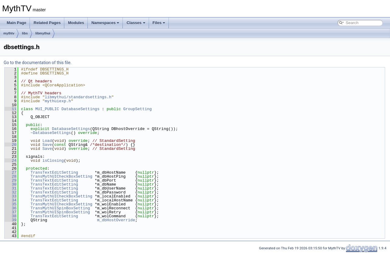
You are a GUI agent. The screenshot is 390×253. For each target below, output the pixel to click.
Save (47, 144)
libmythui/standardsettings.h (78, 97)
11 (10, 109)
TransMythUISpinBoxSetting (60, 208)
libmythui (42, 33)
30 (10, 184)
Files (159, 22)
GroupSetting (137, 109)
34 (10, 200)
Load (47, 140)
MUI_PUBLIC (47, 109)
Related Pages (47, 22)
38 (10, 216)
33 (10, 196)
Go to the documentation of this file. (38, 62)
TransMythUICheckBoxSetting (61, 176)
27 (10, 172)
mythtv (8, 33)
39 (10, 220)
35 (10, 204)
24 (10, 160)
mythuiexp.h (58, 101)
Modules (76, 22)
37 (10, 212)
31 (10, 188)
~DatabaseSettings (50, 133)
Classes (135, 22)
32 (10, 192)
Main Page (16, 22)
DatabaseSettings (81, 109)
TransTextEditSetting (54, 172)
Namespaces (105, 22)
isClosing (53, 160)
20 (10, 144)
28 (10, 176)
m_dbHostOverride (116, 220)
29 (10, 180)
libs (25, 33)
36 (10, 208)
